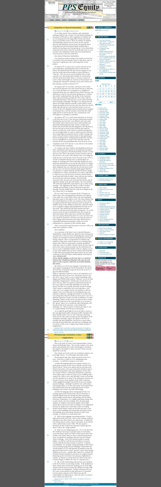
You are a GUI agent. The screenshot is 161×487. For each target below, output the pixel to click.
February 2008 (103, 148)
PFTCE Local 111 (104, 192)
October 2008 (103, 135)
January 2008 (103, 150)
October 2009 (103, 116)
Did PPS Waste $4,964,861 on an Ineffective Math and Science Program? (107, 58)
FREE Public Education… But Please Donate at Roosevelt (107, 53)
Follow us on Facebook (106, 242)
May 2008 (102, 143)
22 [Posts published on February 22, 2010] (100, 96)
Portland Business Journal (107, 206)
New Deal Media (73, 485)
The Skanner (103, 217)
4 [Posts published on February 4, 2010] (108, 88)
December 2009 (104, 113)
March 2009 (102, 127)
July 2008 (102, 140)
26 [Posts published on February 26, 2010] (111, 96)
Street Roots (103, 216)
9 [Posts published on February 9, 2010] (103, 91)
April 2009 (102, 125)
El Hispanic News (104, 203)
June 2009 (102, 122)
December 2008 (104, 132)
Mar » (111, 102)
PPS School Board (104, 180)
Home (52, 20)
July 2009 (102, 121)
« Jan (100, 102)
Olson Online (103, 167)
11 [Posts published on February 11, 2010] (108, 91)
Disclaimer (85, 484)
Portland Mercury (104, 209)
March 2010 (102, 108)
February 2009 (103, 129)
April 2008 (102, 145)
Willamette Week (104, 221)
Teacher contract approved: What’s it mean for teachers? (107, 62)
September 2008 (104, 137)
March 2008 (102, 146)
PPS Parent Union (104, 231)
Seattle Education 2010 (106, 168)
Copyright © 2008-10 (69, 484)
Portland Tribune (104, 214)
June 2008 (102, 142)
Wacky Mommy (103, 171)
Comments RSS (104, 252)
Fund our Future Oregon (106, 230)
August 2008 (103, 138)
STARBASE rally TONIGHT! (104, 49)
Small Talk (102, 170)
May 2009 (102, 124)
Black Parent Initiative (105, 228)
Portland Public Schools (106, 179)
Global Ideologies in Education (105, 161)
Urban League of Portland (107, 234)
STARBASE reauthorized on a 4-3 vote (106, 45)
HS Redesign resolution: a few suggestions (107, 70)
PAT (100, 191)
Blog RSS (102, 251)
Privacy (91, 484)
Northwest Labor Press (106, 189)
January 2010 (103, 111)
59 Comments (59, 332)
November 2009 (104, 114)
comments (105, 30)
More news (52, 3)
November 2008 (104, 133)
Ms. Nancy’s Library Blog (106, 165)
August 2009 (103, 119)
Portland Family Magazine (107, 208)
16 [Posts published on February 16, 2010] (103, 94)
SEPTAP (102, 233)
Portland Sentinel (104, 213)
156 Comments (60, 481)
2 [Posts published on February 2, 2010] (103, 88)
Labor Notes (103, 188)
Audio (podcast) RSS (105, 254)
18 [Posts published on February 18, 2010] (108, 94)
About (64, 20)
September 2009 (104, 117)
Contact (96, 484)
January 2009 (103, 130)
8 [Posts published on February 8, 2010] (100, 91)
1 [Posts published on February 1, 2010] (100, 88)
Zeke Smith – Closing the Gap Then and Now (106, 42)
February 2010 (103, 109)
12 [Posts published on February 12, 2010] (111, 91)
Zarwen (72, 341)
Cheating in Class (104, 159)
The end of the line (104, 40)
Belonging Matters (86, 330)
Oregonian (102, 205)
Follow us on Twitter (105, 243)
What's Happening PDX (106, 219)
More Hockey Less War (106, 163)
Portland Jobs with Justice (107, 194)
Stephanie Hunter (74, 31)
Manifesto (72, 20)
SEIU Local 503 (104, 196)
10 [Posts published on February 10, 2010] (106, 91)
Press (58, 20)
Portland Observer (104, 211)
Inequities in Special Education (67, 28)
